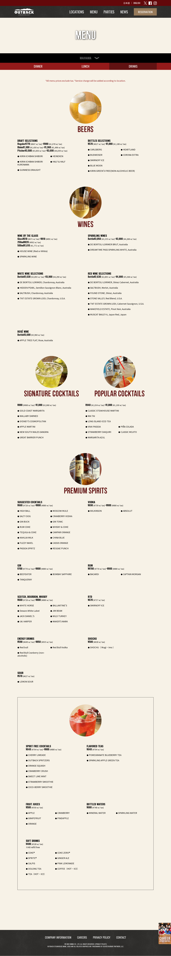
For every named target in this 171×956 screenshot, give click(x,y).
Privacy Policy (101, 944)
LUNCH (85, 66)
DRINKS (133, 66)
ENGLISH (136, 2)
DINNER (38, 66)
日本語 (126, 2)
